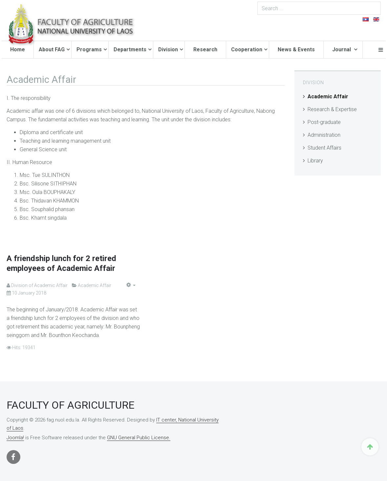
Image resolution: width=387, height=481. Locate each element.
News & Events (296, 49)
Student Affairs (324, 148)
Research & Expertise (332, 109)
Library (315, 160)
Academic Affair (328, 96)
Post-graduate (324, 122)
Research (205, 49)
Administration (324, 135)
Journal (342, 49)
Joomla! (15, 438)
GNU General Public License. (138, 438)
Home (17, 49)
